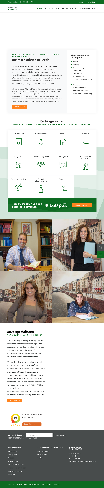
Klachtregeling (34, 484)
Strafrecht (63, 179)
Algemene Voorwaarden (51, 484)
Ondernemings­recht (41, 156)
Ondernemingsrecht (15, 471)
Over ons (11, 484)
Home (39, 8)
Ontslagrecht (63, 156)
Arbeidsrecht (19, 134)
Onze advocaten (68, 8)
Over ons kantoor (87, 8)
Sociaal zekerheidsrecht (40, 180)
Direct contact (81, 205)
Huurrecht (63, 134)
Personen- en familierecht (85, 157)
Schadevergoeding (18, 179)
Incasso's (85, 134)
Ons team (13, 400)
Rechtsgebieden (52, 8)
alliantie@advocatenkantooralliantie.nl (82, 461)
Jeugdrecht (18, 156)
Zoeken (91, 2)
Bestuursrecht (40, 134)
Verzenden (59, 435)
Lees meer (18, 107)
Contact (81, 2)
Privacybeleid (22, 484)
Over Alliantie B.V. (43, 454)
